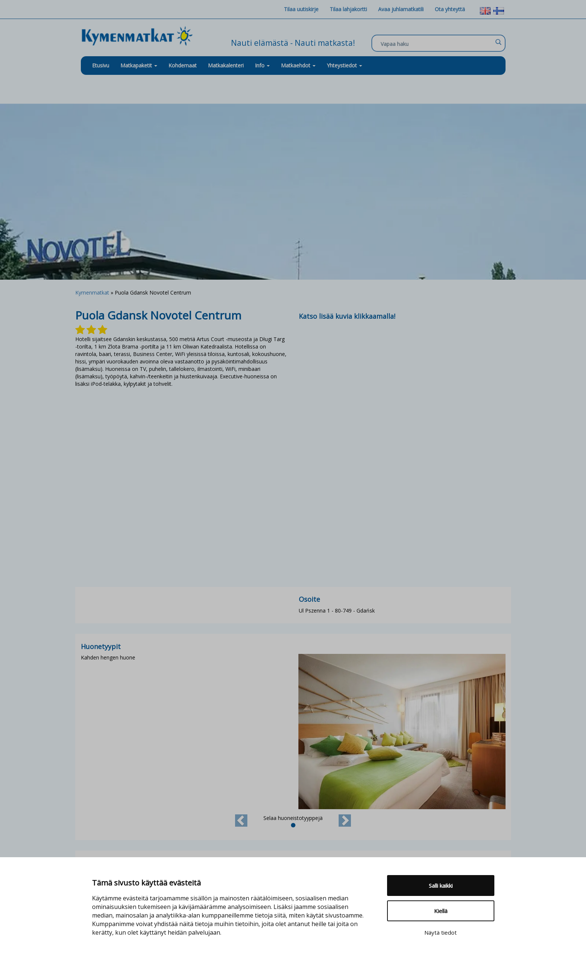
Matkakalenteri (226, 65)
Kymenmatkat (92, 292)
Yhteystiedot (344, 65)
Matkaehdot (298, 65)
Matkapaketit (138, 65)
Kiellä (440, 911)
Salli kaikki (441, 885)
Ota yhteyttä (450, 9)
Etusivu (100, 65)
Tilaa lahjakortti (348, 9)
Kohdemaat (182, 65)
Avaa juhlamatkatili (401, 9)
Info (262, 65)
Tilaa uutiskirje (301, 9)
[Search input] (436, 43)
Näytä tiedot (440, 932)
